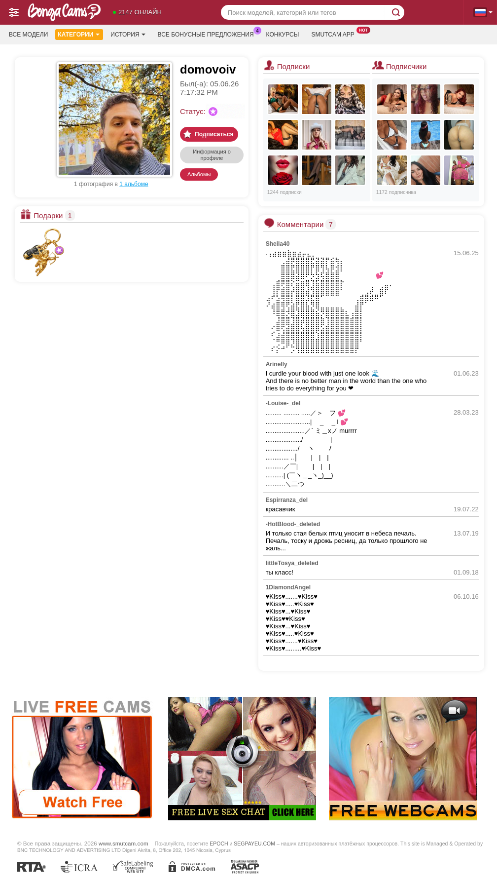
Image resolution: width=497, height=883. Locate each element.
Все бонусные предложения (208, 33)
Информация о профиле (212, 155)
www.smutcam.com (123, 843)
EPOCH (219, 843)
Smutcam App (335, 33)
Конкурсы (282, 34)
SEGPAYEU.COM (254, 843)
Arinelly (276, 364)
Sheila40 (278, 243)
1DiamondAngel (288, 587)
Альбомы (199, 174)
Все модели (28, 34)
